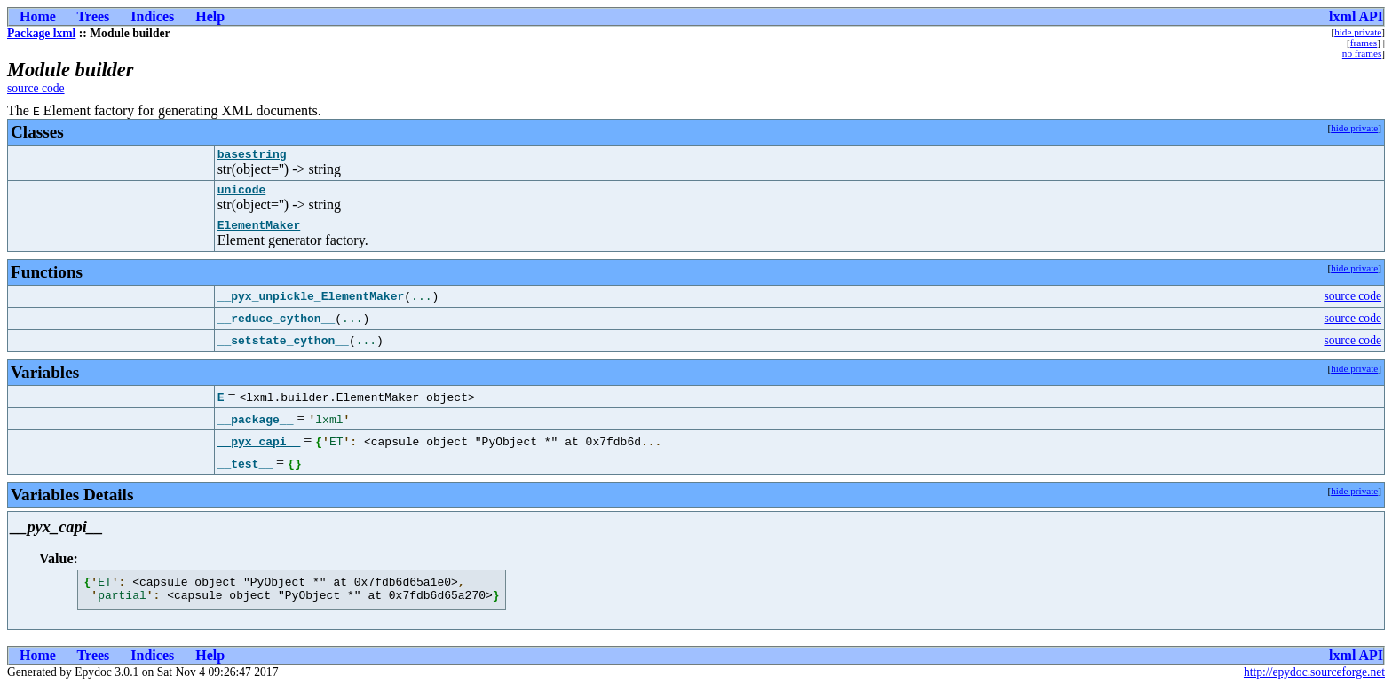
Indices (152, 16)
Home (38, 16)
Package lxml (41, 33)
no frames (1361, 53)
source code (36, 88)
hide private (1357, 32)
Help (210, 16)
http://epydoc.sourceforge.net (1314, 685)
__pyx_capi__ (259, 449)
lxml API (1356, 16)
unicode (242, 194)
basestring (252, 156)
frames (1363, 42)
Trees (93, 16)
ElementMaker (259, 232)
